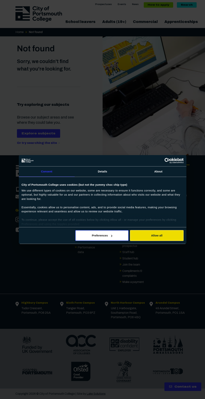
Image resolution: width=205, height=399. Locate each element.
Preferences (102, 235)
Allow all (157, 235)
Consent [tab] (46, 171)
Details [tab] (102, 171)
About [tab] (158, 171)
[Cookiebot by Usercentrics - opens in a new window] (167, 160)
